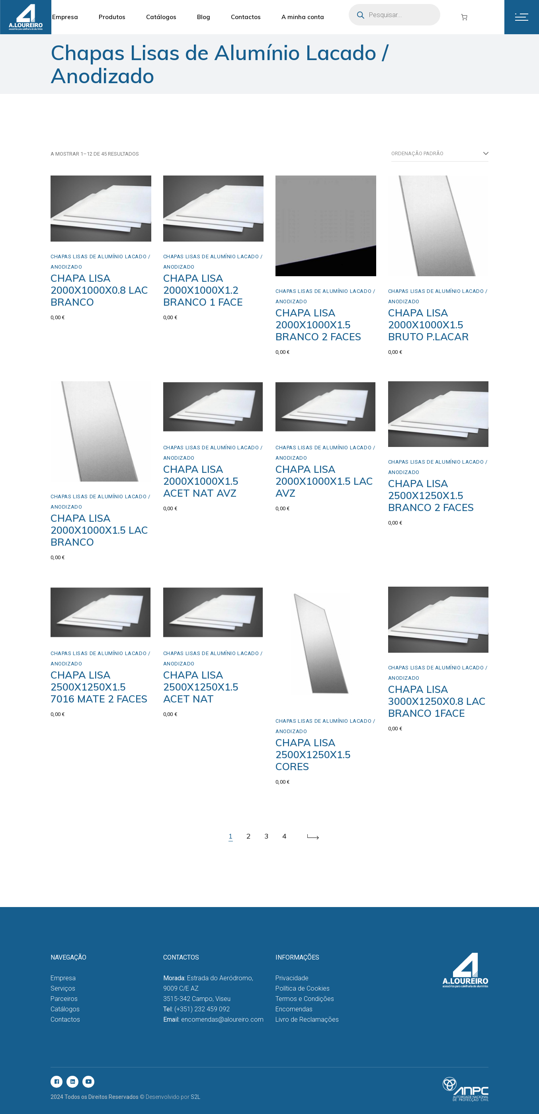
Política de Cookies (302, 988)
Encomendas (293, 1009)
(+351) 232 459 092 (202, 1009)
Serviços (63, 988)
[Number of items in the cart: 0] (464, 17)
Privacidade (292, 978)
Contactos (65, 1019)
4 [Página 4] (284, 836)
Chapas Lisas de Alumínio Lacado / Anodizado (100, 262)
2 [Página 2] (248, 836)
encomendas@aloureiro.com (222, 1019)
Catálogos (65, 1009)
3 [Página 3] (266, 836)
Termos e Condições (304, 999)
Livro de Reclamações (307, 1019)
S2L (195, 1097)
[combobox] (439, 154)
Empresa (63, 978)
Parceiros (64, 999)
